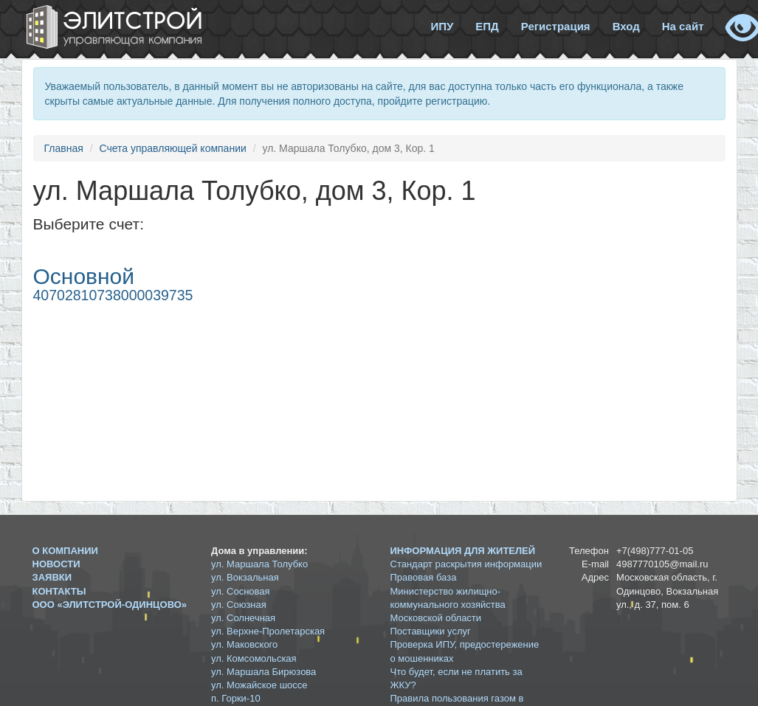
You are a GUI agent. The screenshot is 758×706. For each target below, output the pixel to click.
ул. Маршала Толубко (259, 564)
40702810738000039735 (113, 295)
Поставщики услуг (430, 631)
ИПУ (441, 26)
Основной (84, 276)
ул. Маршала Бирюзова (263, 671)
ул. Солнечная (243, 617)
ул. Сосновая (240, 591)
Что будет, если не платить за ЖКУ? (456, 678)
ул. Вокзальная (245, 577)
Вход (626, 26)
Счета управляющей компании (172, 148)
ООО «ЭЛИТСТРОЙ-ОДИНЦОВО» (109, 604)
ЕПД (486, 26)
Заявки (52, 577)
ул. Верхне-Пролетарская (268, 631)
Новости (56, 564)
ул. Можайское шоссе (259, 685)
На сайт (683, 26)
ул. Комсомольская (254, 658)
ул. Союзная (238, 604)
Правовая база (423, 577)
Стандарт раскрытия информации (466, 564)
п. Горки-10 (236, 698)
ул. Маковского (244, 644)
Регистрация (555, 26)
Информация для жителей (463, 550)
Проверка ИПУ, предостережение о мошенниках (465, 651)
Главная (63, 148)
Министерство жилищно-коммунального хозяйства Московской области (448, 604)
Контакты (59, 591)
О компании (65, 550)
